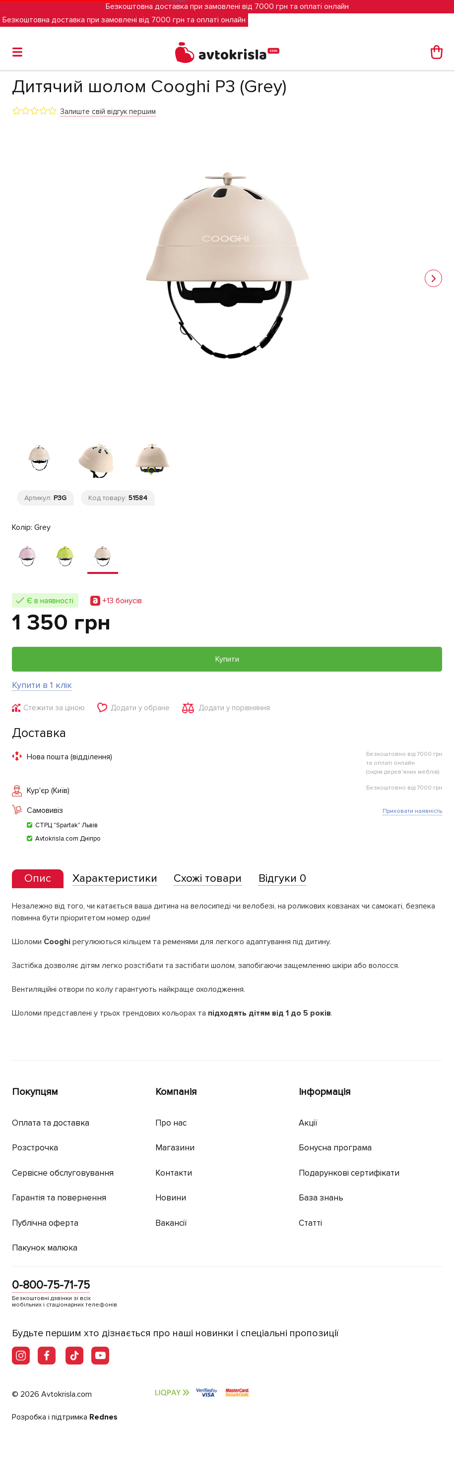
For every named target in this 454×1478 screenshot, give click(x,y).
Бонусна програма (335, 1147)
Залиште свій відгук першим (108, 111)
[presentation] (38, 878)
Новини (170, 1198)
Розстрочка (35, 1147)
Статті (310, 1223)
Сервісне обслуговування (63, 1173)
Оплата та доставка (50, 1123)
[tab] (38, 879)
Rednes (103, 1417)
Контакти (173, 1173)
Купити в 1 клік (42, 685)
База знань (321, 1198)
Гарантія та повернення (59, 1198)
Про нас (171, 1123)
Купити (227, 659)
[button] (433, 278)
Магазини (175, 1147)
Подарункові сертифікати (349, 1173)
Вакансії (171, 1223)
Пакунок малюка (44, 1248)
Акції (308, 1123)
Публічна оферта (45, 1223)
